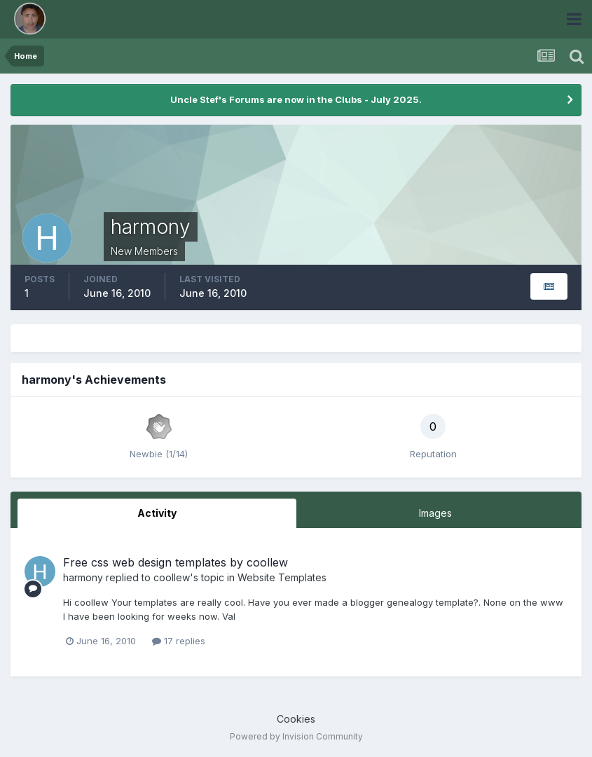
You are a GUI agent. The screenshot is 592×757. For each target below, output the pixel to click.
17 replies (178, 640)
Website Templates (282, 577)
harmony (83, 577)
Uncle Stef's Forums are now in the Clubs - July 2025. (296, 99)
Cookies (296, 719)
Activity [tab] (157, 513)
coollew (171, 577)
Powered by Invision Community (296, 736)
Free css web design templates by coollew (175, 562)
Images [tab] (435, 513)
